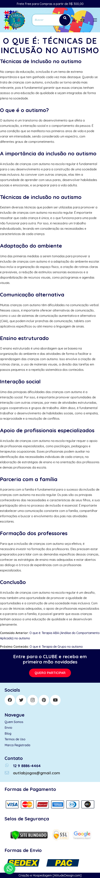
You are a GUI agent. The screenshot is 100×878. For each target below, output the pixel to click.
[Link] (14, 20)
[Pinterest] (44, 700)
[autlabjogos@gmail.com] (9, 773)
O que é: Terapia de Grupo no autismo (56, 646)
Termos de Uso (15, 739)
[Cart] (82, 20)
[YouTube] (55, 700)
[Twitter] (21, 700)
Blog (8, 733)
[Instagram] (32, 700)
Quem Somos (14, 722)
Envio (8, 727)
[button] (9, 868)
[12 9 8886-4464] (9, 765)
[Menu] (95, 20)
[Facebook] (10, 700)
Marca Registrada (17, 745)
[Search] (64, 19)
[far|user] (74, 20)
